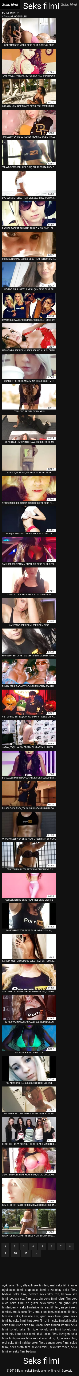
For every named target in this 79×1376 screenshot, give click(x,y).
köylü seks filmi (46, 1334)
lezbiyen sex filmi (20, 1338)
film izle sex (30, 1316)
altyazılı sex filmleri (35, 1285)
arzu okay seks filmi (62, 1289)
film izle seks (11, 1316)
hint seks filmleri (57, 1320)
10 (15, 1253)
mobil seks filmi (43, 1338)
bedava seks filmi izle (44, 1294)
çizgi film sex (67, 1298)
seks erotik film (20, 1347)
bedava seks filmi (14, 1294)
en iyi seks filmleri (24, 1307)
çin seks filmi (48, 1298)
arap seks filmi (35, 1289)
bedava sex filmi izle (23, 1298)
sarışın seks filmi (57, 1342)
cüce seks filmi (13, 1303)
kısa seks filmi (25, 1325)
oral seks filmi (11, 1342)
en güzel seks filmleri (41, 1303)
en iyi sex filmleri (48, 1307)
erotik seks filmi (22, 1311)
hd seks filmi (17, 1320)
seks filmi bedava (24, 1351)
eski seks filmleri (65, 1311)
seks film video (59, 1347)
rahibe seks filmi (33, 1342)
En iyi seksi (9, 13)
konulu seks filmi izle (23, 1329)
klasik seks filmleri (48, 1325)
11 (25, 1253)
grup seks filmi (50, 1316)
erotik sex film (44, 1311)
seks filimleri (40, 1347)
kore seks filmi (25, 1334)
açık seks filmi (11, 1285)
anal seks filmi (59, 1285)
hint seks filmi (36, 1320)
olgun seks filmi (66, 1338)
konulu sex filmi (50, 1329)
